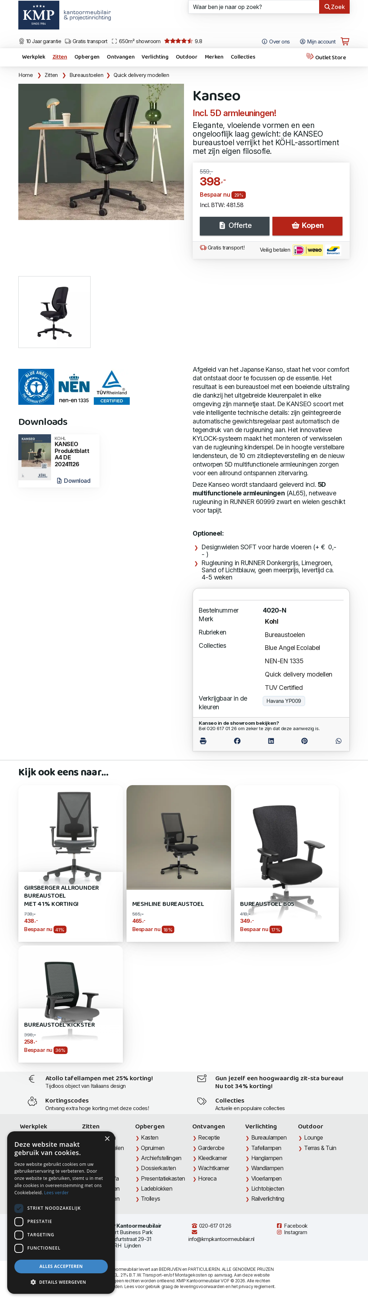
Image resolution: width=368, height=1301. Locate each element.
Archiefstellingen (161, 1158)
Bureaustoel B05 (267, 904)
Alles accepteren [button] (61, 1266)
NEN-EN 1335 (284, 661)
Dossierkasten (158, 1168)
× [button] (107, 1139)
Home (25, 75)
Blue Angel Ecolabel (292, 647)
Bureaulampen (269, 1137)
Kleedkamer (212, 1158)
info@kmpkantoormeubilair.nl (221, 1235)
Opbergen (87, 57)
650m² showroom (136, 41)
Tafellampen (266, 1147)
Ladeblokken (156, 1188)
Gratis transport (86, 41)
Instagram (291, 1232)
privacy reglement (256, 1286)
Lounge (313, 1137)
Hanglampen (266, 1158)
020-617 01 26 (211, 1226)
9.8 (183, 41)
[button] (61, 1282)
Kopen (307, 225)
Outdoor (187, 57)
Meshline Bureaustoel (168, 904)
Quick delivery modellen (141, 75)
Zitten (59, 57)
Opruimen (152, 1147)
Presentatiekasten (163, 1178)
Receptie (209, 1137)
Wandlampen (267, 1168)
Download (73, 480)
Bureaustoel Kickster (59, 1025)
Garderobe (211, 1147)
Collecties (243, 57)
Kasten (149, 1137)
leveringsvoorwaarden (202, 1286)
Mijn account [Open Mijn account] (317, 41)
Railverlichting (267, 1198)
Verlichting (155, 57)
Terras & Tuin (320, 1147)
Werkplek (33, 57)
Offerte (235, 225)
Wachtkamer (213, 1168)
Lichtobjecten (267, 1188)
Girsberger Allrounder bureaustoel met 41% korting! (61, 896)
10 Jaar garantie (39, 41)
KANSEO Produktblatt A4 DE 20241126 (75, 452)
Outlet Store (325, 57)
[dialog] (61, 1212)
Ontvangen (120, 57)
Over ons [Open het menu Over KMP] (275, 41)
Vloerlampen (266, 1178)
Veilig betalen (300, 250)
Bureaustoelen (86, 75)
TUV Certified (284, 687)
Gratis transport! (222, 247)
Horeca (207, 1178)
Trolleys (150, 1198)
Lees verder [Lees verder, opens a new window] (56, 1193)
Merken (214, 57)
